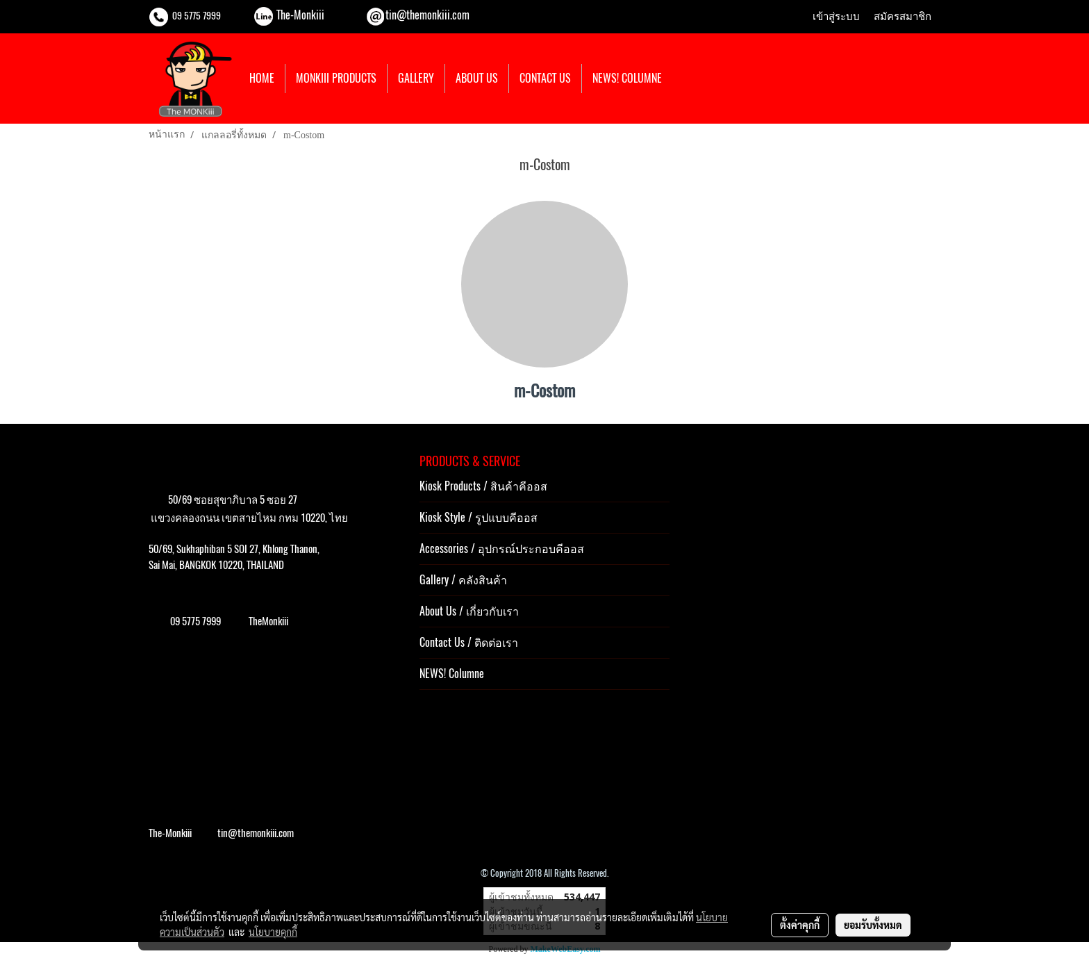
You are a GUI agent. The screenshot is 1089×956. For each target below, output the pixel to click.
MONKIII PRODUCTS (336, 78)
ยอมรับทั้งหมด (873, 924)
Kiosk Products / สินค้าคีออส (483, 486)
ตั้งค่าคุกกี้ (800, 924)
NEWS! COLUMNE (627, 78)
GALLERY (416, 78)
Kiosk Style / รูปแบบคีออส (478, 517)
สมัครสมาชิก (902, 16)
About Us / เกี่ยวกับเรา (469, 611)
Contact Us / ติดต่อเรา (468, 642)
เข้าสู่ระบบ (836, 16)
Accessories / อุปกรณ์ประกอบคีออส (501, 548)
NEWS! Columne (451, 673)
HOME (261, 78)
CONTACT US (545, 78)
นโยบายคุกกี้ (273, 931)
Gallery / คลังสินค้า (463, 579)
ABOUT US (477, 78)
